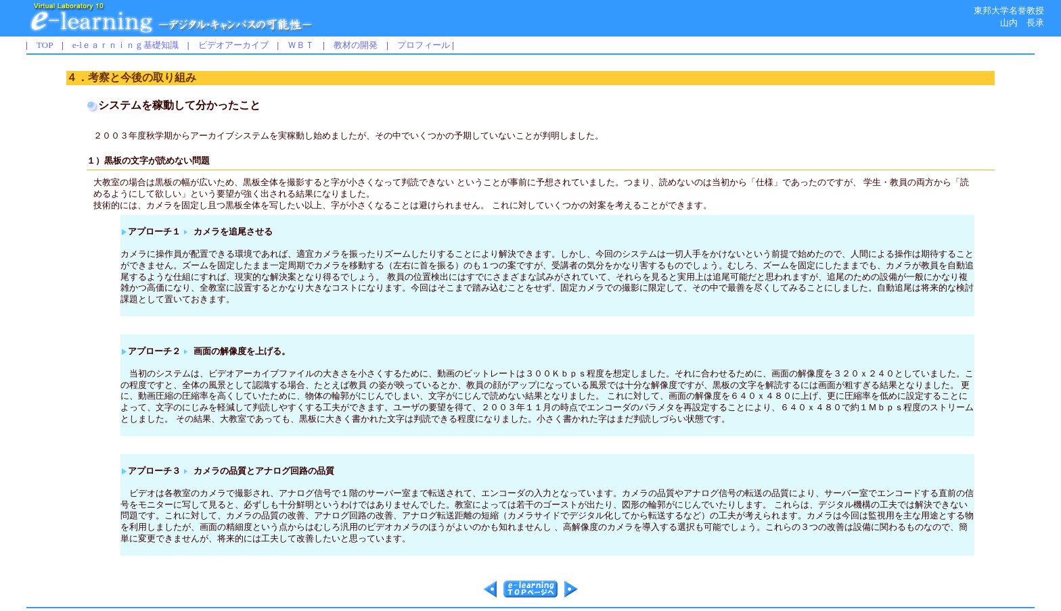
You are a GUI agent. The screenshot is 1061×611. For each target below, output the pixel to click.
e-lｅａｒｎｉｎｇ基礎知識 (125, 45)
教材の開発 (356, 45)
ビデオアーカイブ (233, 45)
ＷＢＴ (301, 45)
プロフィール (423, 45)
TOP (45, 45)
